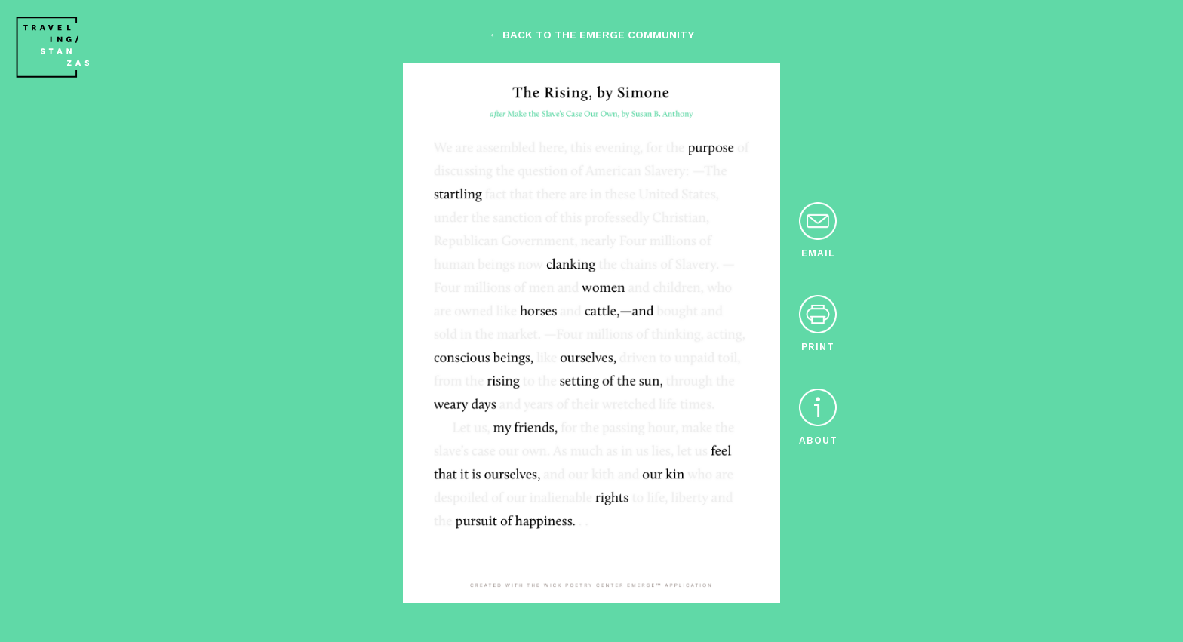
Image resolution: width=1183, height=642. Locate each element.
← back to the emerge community (591, 35)
